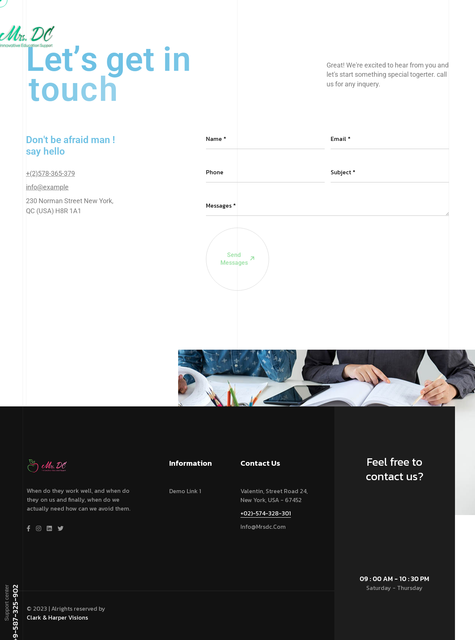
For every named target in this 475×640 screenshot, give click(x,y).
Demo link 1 (185, 490)
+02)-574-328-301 (265, 513)
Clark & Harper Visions (57, 617)
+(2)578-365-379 (50, 173)
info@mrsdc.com (263, 526)
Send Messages (231, 234)
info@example (47, 187)
